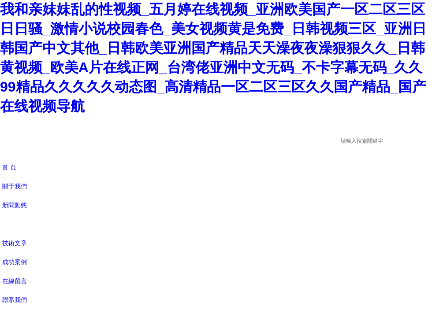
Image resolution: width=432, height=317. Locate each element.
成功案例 (14, 261)
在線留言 (14, 280)
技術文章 (14, 243)
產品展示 (14, 224)
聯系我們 (14, 299)
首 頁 (9, 167)
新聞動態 (14, 205)
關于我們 (14, 186)
